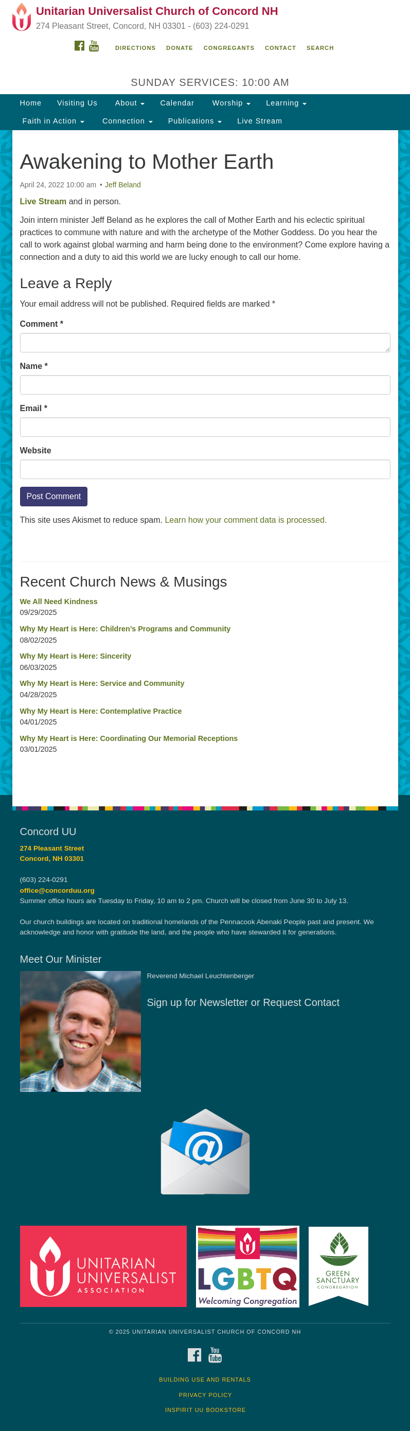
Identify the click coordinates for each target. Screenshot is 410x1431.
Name (34, 366)
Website (35, 450)
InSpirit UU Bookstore (205, 1410)
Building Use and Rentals (205, 1379)
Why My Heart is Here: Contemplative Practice (101, 711)
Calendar (177, 103)
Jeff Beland (123, 185)
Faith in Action (52, 121)
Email (33, 408)
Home (31, 103)
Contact (280, 48)
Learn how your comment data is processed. (246, 520)
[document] (205, 462)
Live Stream (259, 121)
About (129, 103)
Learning (286, 103)
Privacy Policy (206, 1395)
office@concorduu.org (57, 890)
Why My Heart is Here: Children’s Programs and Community (125, 629)
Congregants (229, 48)
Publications (195, 121)
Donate (179, 48)
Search (320, 48)
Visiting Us (77, 103)
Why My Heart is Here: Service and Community (102, 683)
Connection (126, 121)
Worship (230, 103)
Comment (41, 324)
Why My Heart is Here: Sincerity (76, 656)
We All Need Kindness (59, 601)
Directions (135, 48)
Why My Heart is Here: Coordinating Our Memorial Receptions (129, 738)
